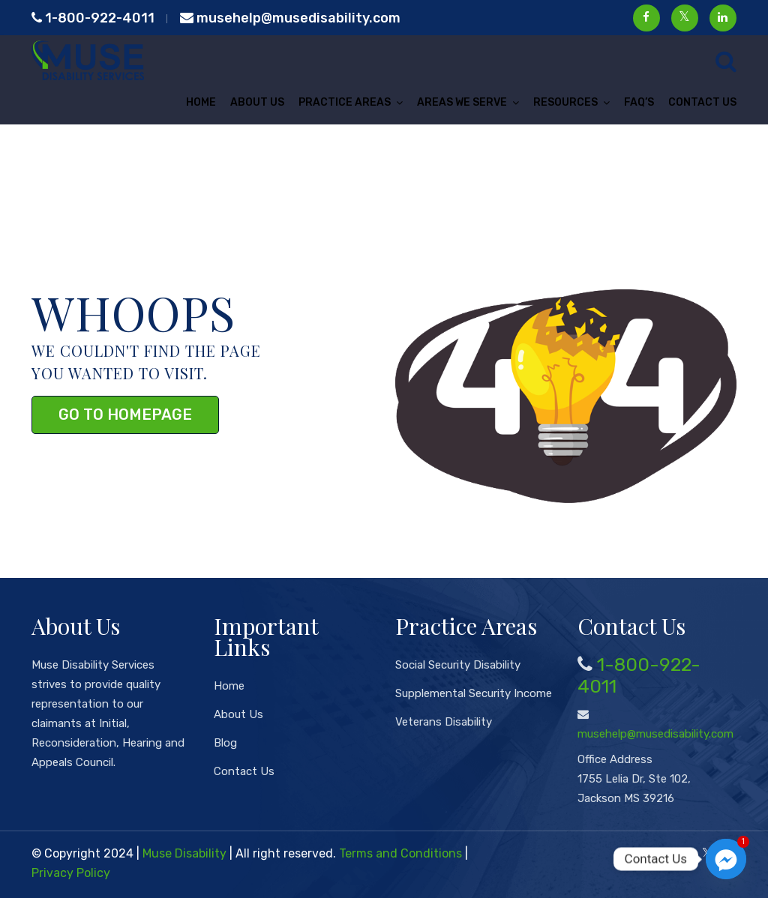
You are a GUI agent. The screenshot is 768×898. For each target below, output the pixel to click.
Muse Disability (184, 853)
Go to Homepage (125, 415)
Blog (225, 743)
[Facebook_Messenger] (726, 859)
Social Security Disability (457, 665)
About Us (257, 102)
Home (201, 102)
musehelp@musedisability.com (290, 18)
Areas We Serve (462, 102)
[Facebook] (683, 853)
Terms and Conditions (400, 853)
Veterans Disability (443, 722)
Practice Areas (344, 102)
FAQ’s (639, 102)
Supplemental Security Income (473, 693)
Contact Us (702, 102)
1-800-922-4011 (93, 18)
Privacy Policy (71, 873)
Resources (565, 102)
